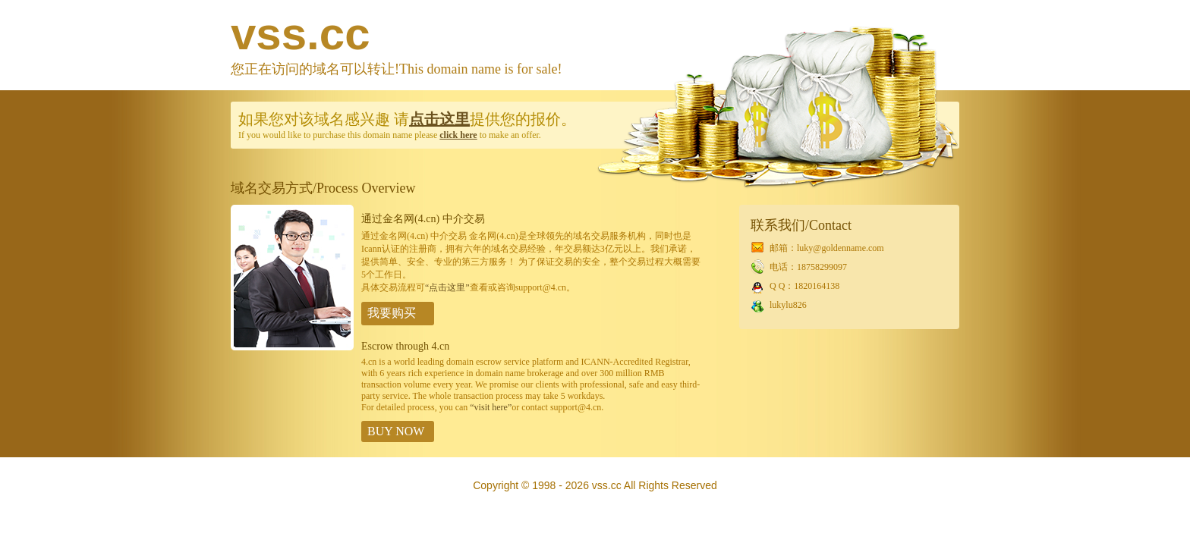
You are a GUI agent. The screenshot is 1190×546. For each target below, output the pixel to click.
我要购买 (391, 312)
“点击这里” (447, 287)
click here (458, 135)
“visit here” (491, 407)
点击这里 (439, 119)
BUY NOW (395, 431)
